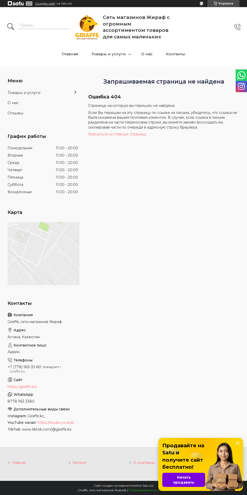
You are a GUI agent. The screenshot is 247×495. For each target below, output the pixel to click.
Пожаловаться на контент (149, 490)
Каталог (80, 462)
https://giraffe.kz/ (22, 386)
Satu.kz (147, 485)
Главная (70, 54)
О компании (144, 462)
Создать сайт (45, 3)
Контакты (175, 54)
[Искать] (10, 27)
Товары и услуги (108, 54)
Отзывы (15, 113)
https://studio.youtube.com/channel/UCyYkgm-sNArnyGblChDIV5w (57, 422)
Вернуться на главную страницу (117, 134)
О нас (147, 54)
